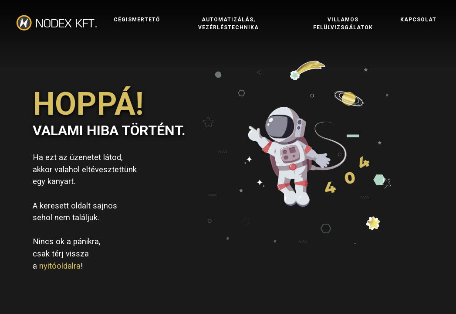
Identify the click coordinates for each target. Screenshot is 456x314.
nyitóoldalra (60, 265)
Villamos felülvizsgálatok (343, 34)
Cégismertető (137, 30)
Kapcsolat (418, 30)
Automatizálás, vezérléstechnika (228, 34)
